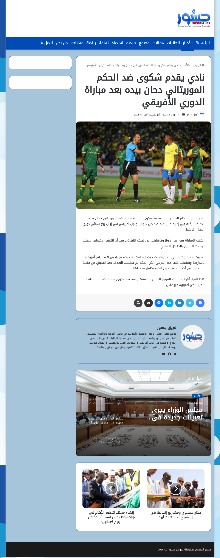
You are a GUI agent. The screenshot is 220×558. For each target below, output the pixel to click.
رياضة (91, 43)
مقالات (158, 43)
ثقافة (104, 43)
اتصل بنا (46, 43)
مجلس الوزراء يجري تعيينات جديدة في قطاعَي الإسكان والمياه (169, 414)
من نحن (62, 43)
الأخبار (187, 43)
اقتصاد (117, 43)
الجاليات (173, 43)
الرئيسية (202, 43)
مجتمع (144, 43)
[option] (143, 414)
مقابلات (77, 43)
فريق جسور (190, 115)
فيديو (131, 43)
